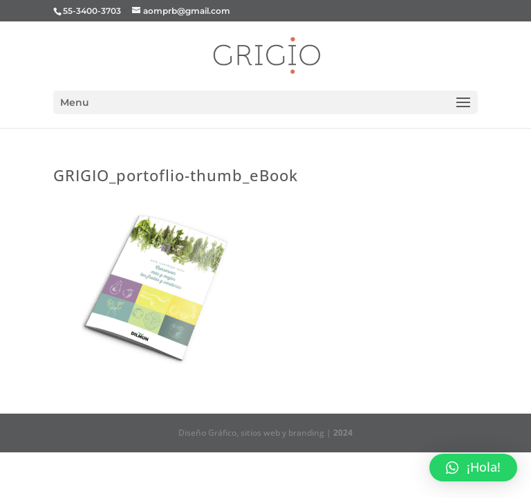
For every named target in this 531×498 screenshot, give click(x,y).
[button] (473, 467)
